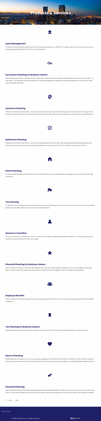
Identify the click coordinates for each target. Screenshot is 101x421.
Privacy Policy (5, 411)
